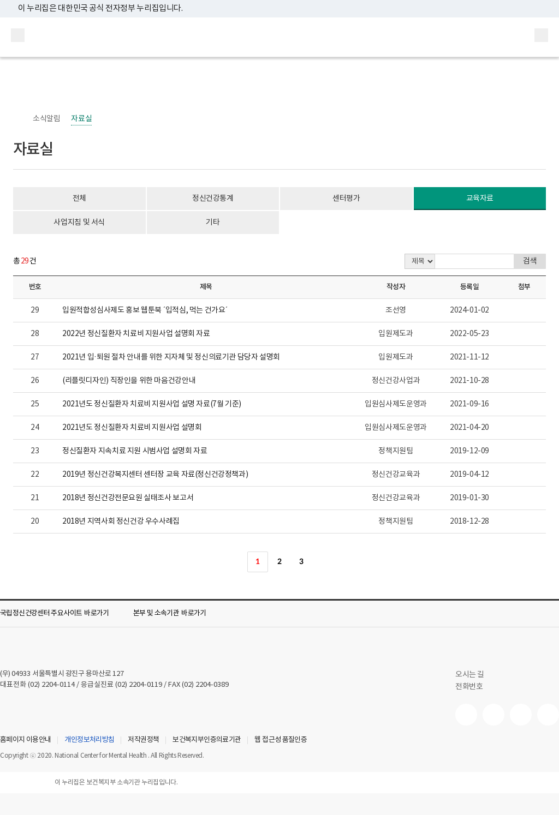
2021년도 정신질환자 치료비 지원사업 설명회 (131, 427)
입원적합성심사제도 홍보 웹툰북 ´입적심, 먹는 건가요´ (145, 310)
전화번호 (469, 686)
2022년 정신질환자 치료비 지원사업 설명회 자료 (136, 333)
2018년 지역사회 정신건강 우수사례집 (121, 521)
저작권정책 (143, 740)
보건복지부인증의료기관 (207, 740)
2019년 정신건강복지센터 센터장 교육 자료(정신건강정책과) (155, 474)
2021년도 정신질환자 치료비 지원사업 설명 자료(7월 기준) (151, 404)
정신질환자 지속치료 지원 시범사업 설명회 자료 (134, 451)
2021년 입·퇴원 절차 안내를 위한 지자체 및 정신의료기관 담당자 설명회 (171, 357)
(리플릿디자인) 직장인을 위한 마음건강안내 (128, 380)
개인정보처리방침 (89, 740)
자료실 (81, 119)
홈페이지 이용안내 (25, 740)
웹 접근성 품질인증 (280, 740)
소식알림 (46, 119)
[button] (62, 613)
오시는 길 (475, 674)
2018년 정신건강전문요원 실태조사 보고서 (127, 498)
